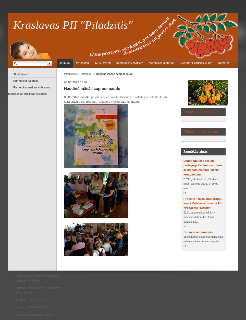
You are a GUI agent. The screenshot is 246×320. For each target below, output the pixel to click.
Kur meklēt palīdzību (26, 80)
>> (185, 193)
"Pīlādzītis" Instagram (200, 132)
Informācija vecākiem (129, 62)
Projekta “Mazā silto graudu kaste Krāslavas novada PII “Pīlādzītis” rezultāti (202, 203)
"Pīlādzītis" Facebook (200, 112)
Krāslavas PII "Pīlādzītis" (73, 25)
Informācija (70, 74)
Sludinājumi (20, 74)
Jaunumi (64, 62)
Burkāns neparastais (198, 232)
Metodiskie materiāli (161, 62)
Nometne (223, 62)
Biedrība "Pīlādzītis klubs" (196, 62)
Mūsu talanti (102, 62)
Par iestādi (83, 62)
